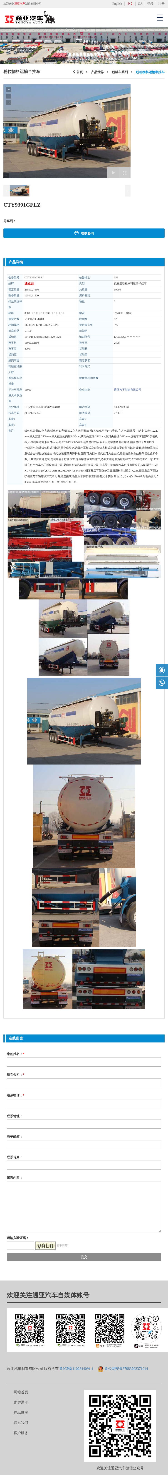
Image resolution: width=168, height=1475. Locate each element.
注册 (161, 3)
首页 (80, 72)
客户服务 (21, 1433)
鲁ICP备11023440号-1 (76, 1369)
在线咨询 (84, 233)
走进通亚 (21, 1402)
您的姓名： (15, 1054)
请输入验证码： (18, 1238)
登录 (150, 3)
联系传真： (15, 1157)
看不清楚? (63, 1245)
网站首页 (21, 1392)
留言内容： (15, 1177)
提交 (84, 1257)
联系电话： (15, 1095)
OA (140, 3)
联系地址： (15, 1116)
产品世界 (97, 72)
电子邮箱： (15, 1136)
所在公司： (15, 1074)
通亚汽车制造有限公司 (127, 389)
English (117, 3)
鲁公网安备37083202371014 (126, 1369)
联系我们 (21, 1423)
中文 (130, 3)
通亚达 (29, 283)
